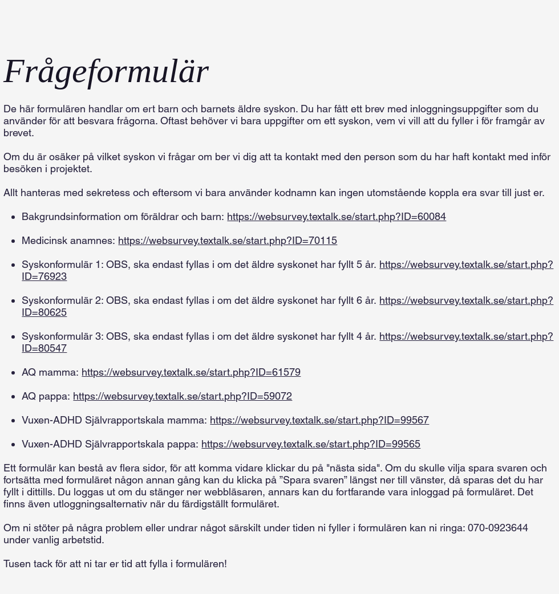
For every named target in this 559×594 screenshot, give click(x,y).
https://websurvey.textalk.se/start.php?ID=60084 (336, 216)
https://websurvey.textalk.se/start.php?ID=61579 (191, 372)
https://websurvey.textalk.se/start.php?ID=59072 (182, 396)
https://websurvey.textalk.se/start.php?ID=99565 (310, 444)
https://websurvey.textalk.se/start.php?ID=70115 (227, 240)
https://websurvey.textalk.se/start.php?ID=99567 (319, 420)
